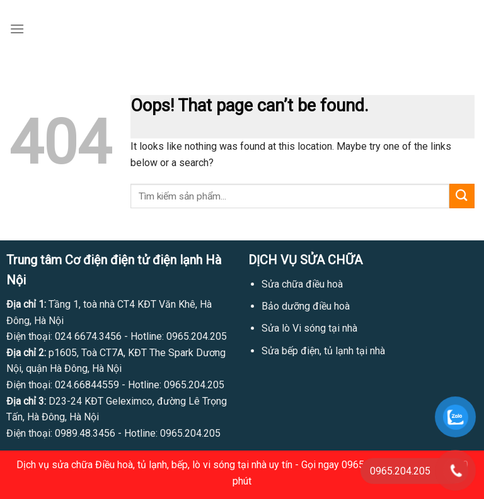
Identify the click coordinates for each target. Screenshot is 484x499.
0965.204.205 (196, 336)
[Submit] (462, 196)
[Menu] (17, 28)
